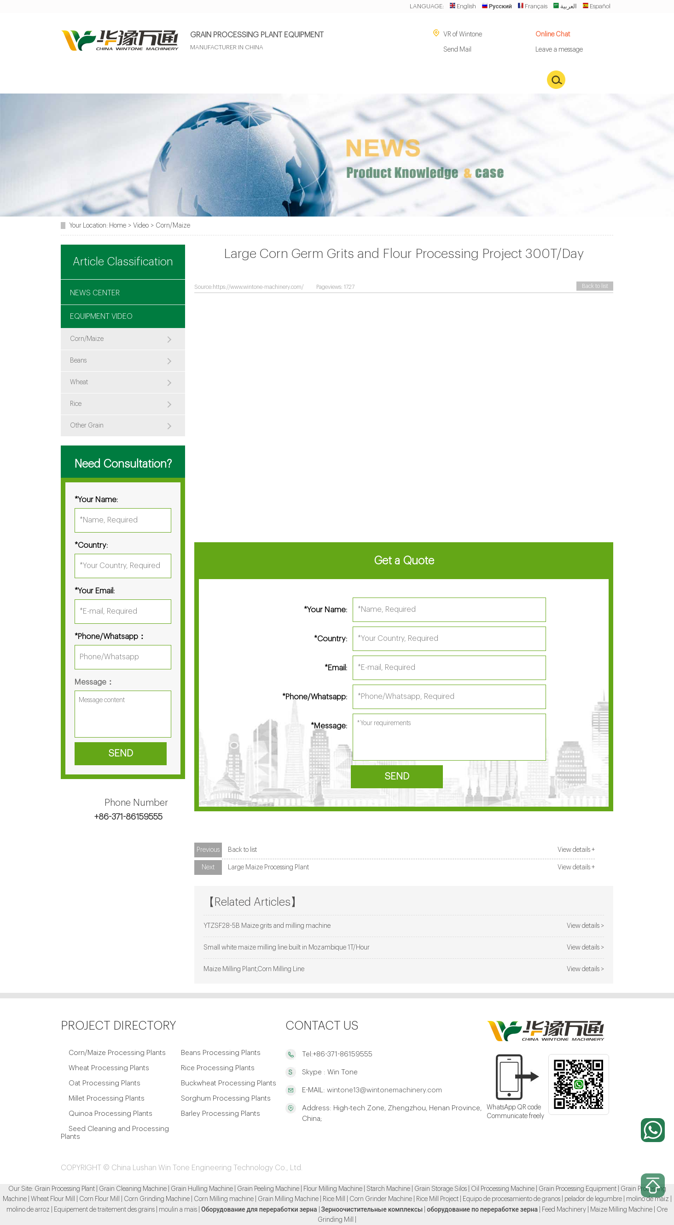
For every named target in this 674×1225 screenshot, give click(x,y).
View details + (576, 849)
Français (532, 6)
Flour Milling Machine (332, 1189)
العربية (565, 6)
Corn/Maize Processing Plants (117, 1052)
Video (141, 225)
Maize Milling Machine (621, 1210)
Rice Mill (334, 1199)
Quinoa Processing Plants (110, 1113)
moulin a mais (178, 1210)
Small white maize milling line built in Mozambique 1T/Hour (286, 947)
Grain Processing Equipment (577, 1189)
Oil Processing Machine (503, 1189)
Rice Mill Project (437, 1199)
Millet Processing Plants (107, 1098)
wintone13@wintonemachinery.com (383, 1090)
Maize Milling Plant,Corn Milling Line (253, 969)
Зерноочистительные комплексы (372, 1210)
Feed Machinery (564, 1210)
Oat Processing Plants (104, 1083)
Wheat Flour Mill (53, 1199)
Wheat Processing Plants (109, 1068)
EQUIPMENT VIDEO (101, 316)
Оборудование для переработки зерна (259, 1210)
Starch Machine (388, 1189)
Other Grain (87, 425)
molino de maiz (647, 1199)
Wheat (79, 382)
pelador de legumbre (593, 1199)
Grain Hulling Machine (202, 1189)
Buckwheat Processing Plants (228, 1083)
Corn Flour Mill (99, 1199)
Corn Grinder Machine (380, 1199)
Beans (78, 361)
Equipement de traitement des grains (104, 1210)
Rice (75, 404)
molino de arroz (28, 1210)
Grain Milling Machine (288, 1199)
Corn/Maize (173, 225)
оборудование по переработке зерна (482, 1210)
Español (596, 6)
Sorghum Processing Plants (226, 1098)
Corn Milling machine (224, 1199)
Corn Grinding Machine (157, 1199)
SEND (396, 776)
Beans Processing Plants (221, 1052)
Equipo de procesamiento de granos (511, 1199)
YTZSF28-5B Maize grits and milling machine (267, 925)
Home (117, 225)
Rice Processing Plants (218, 1068)
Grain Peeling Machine (268, 1189)
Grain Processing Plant (65, 1189)
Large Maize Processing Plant (268, 867)
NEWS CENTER (95, 293)
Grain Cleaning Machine (133, 1189)
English (462, 6)
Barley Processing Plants (220, 1113)
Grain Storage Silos (440, 1189)
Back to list (595, 286)
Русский (497, 6)
